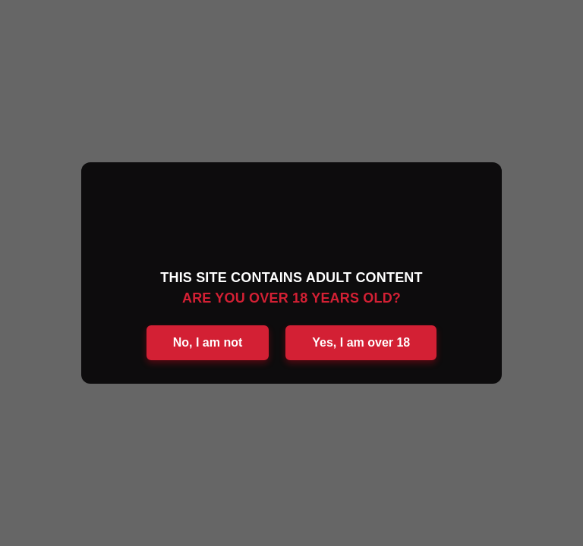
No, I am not (208, 342)
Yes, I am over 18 (361, 342)
